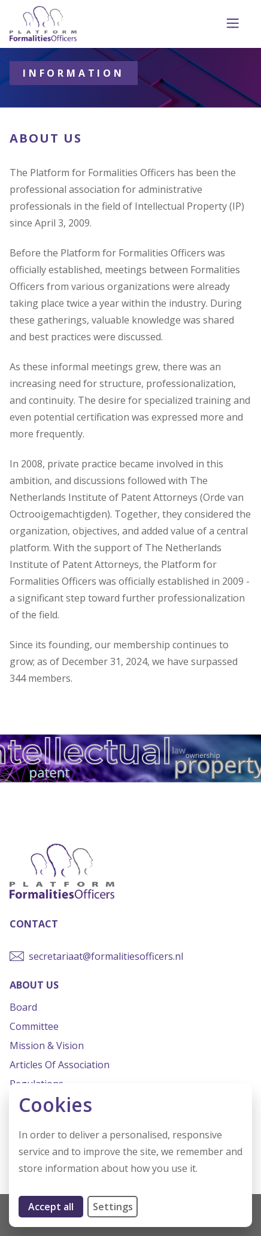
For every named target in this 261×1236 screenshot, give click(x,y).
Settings (113, 1206)
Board (23, 1007)
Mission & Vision (47, 1045)
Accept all (55, 1206)
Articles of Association (60, 1064)
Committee (34, 1026)
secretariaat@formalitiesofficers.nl (106, 956)
